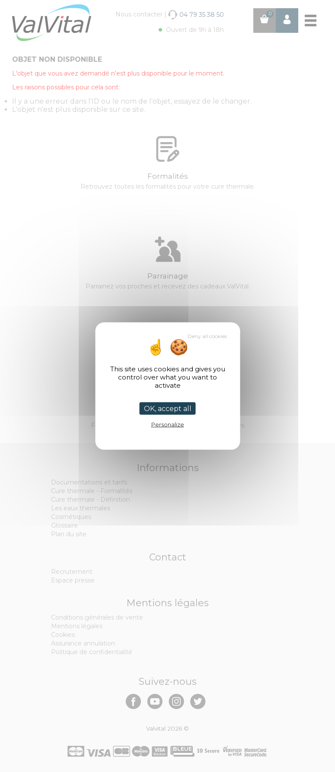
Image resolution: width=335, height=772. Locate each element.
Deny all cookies (207, 336)
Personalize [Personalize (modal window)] (167, 424)
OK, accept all (167, 409)
